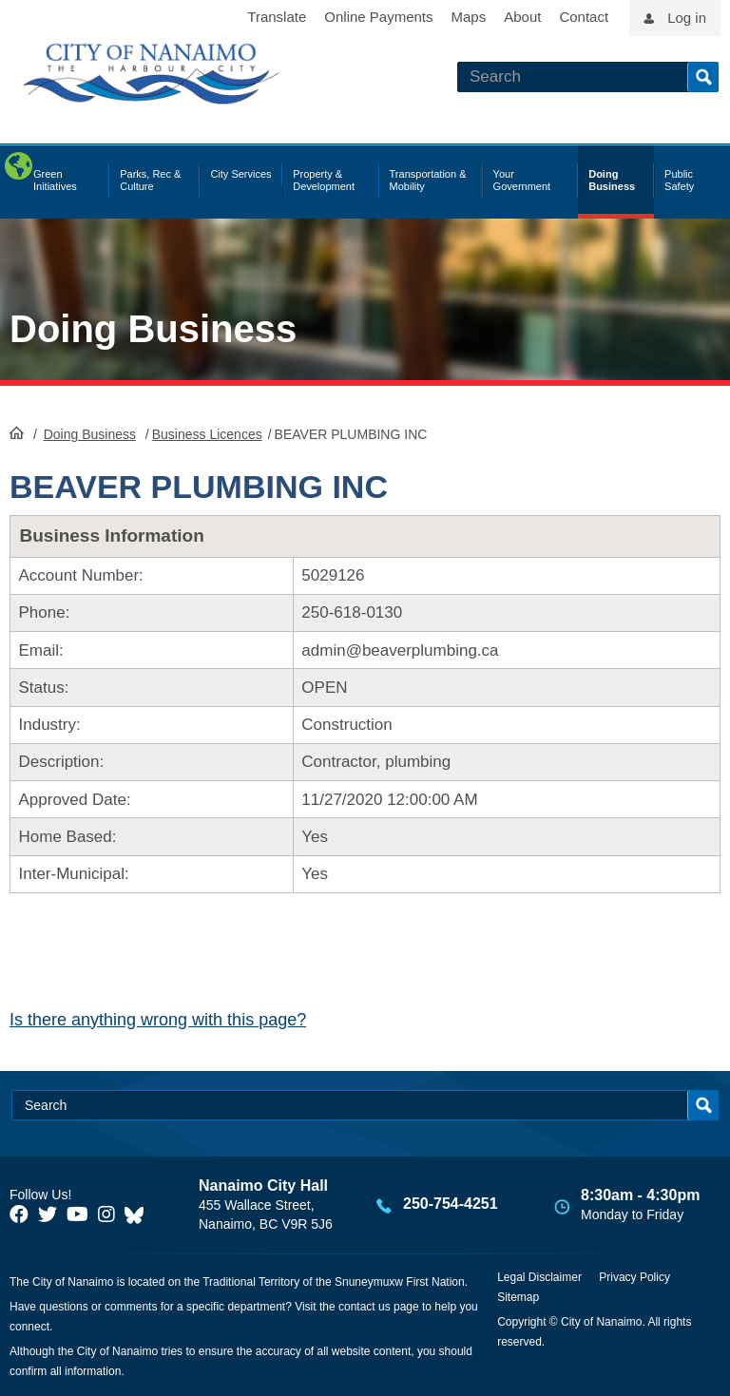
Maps (469, 17)
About (522, 17)
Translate (276, 17)
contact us (364, 1306)
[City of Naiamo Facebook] (19, 1214)
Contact (583, 17)
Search (703, 77)
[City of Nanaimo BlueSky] (139, 1214)
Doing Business (153, 329)
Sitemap (518, 1297)
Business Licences (207, 434)
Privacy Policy (634, 1277)
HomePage (17, 432)
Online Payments (378, 17)
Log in (686, 18)
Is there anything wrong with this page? (158, 1019)
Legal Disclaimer (539, 1277)
